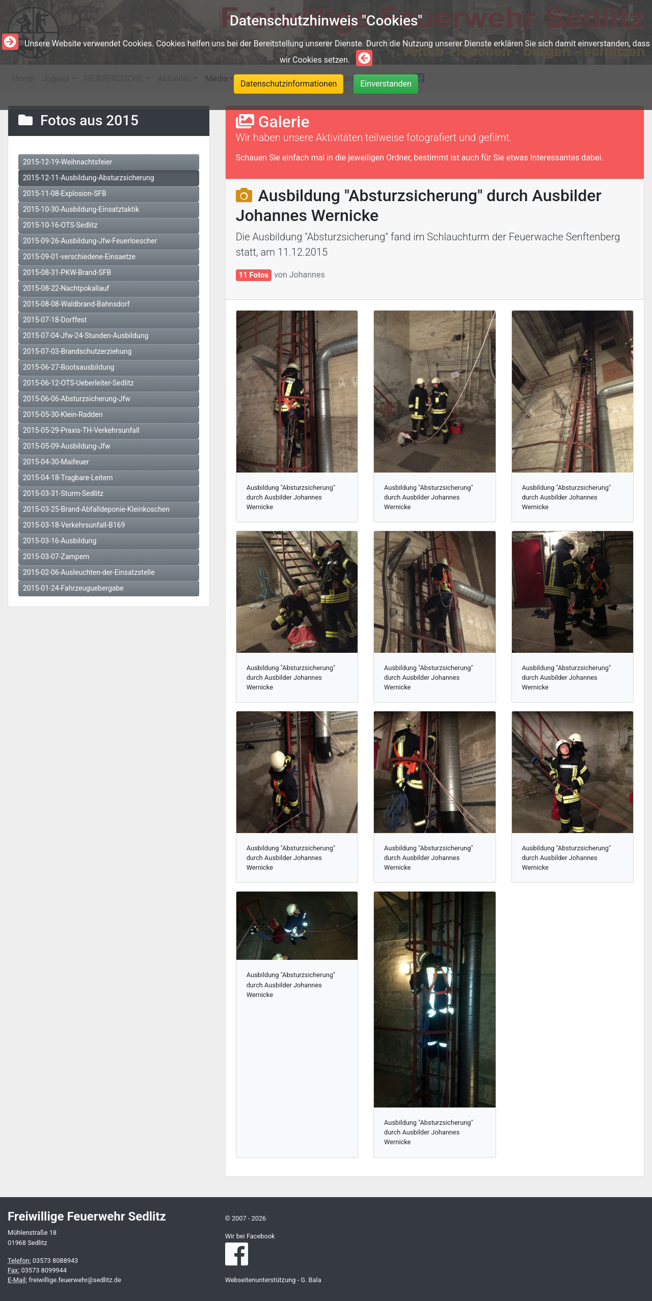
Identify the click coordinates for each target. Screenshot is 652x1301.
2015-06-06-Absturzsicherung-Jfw (76, 399)
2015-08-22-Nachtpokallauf (66, 288)
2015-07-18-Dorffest (55, 320)
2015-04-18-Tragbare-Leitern (68, 478)
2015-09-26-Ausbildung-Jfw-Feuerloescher (90, 241)
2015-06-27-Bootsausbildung (68, 367)
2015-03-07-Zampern (56, 556)
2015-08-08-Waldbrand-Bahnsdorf (76, 304)
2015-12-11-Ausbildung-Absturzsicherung (88, 178)
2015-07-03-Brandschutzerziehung (77, 351)
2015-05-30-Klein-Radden (62, 414)
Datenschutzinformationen (288, 84)
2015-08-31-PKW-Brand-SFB (67, 272)
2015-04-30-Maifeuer (56, 462)
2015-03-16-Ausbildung (59, 541)
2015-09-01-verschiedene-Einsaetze (79, 257)
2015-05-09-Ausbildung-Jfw (66, 446)
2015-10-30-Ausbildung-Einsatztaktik (81, 209)
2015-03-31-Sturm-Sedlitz (63, 493)
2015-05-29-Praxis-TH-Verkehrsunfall (81, 430)
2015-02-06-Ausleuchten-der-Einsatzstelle (89, 572)
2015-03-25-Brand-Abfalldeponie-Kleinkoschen (96, 509)
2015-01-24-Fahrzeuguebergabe (73, 588)
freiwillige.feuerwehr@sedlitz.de (75, 1280)
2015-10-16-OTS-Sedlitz (60, 225)
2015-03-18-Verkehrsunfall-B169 (74, 525)
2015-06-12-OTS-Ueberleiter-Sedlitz (78, 383)
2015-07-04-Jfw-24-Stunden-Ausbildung (85, 335)
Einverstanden (386, 84)
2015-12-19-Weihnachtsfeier (67, 162)
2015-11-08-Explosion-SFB (64, 193)
